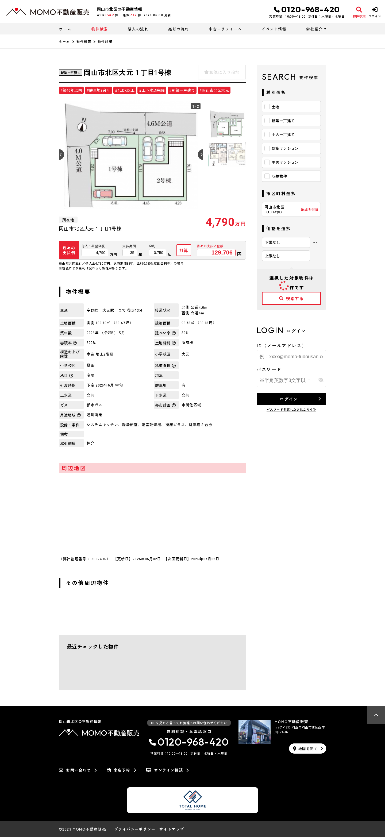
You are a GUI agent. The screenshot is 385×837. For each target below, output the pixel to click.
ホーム (65, 29)
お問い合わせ (75, 770)
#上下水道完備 (152, 90)
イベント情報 (274, 29)
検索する (291, 298)
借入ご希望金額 (93, 246)
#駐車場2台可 (98, 90)
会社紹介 (314, 29)
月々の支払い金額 (210, 246)
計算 (183, 250)
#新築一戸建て (182, 90)
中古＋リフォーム (225, 29)
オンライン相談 (164, 770)
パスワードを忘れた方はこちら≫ (291, 409)
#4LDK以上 (125, 90)
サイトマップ (171, 829)
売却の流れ (178, 29)
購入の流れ (138, 29)
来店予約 (118, 770)
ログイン (289, 399)
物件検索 (99, 29)
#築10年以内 (71, 90)
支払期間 (129, 246)
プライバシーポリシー (134, 829)
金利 (152, 246)
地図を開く (305, 748)
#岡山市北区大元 (214, 90)
